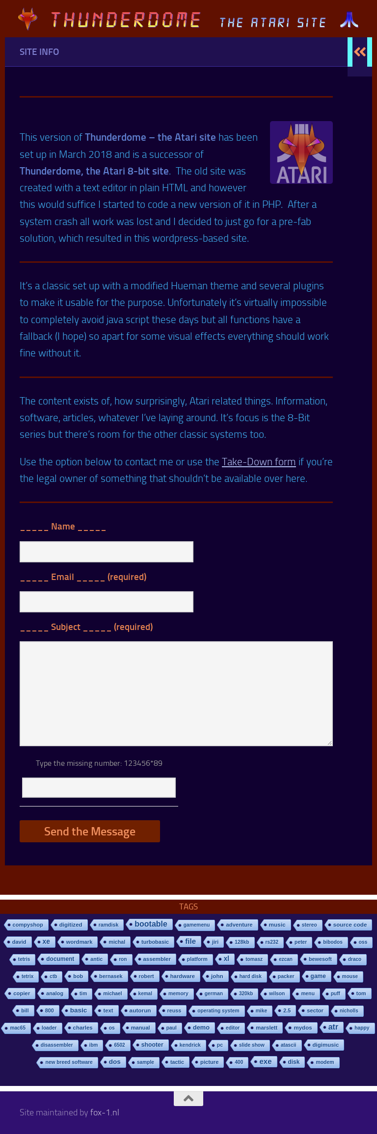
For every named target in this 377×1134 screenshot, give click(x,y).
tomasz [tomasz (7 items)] (254, 959)
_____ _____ (63, 526)
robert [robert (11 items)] (146, 976)
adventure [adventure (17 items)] (239, 925)
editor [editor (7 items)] (233, 1028)
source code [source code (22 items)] (350, 924)
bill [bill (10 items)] (24, 1010)
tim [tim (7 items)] (83, 993)
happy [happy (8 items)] (361, 1028)
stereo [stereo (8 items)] (309, 925)
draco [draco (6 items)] (354, 959)
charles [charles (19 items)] (83, 1028)
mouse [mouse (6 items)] (350, 976)
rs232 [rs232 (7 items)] (272, 942)
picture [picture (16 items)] (209, 1062)
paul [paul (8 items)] (171, 1028)
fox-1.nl (104, 1112)
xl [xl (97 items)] (226, 958)
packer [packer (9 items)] (286, 976)
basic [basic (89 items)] (78, 1010)
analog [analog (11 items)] (54, 993)
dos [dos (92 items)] (115, 1061)
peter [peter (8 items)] (301, 942)
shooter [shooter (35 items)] (152, 1044)
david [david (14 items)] (19, 942)
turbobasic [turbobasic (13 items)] (155, 942)
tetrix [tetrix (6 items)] (27, 976)
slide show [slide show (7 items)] (252, 1045)
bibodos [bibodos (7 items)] (333, 942)
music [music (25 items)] (277, 924)
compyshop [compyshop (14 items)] (28, 925)
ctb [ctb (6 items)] (53, 976)
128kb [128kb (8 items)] (242, 942)
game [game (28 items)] (318, 976)
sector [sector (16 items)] (315, 1010)
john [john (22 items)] (217, 976)
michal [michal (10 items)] (116, 942)
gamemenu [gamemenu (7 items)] (197, 925)
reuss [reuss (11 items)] (174, 1010)
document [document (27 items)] (60, 959)
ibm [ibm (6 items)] (93, 1045)
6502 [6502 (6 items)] (119, 1045)
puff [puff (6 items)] (335, 993)
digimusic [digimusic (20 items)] (326, 1045)
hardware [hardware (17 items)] (182, 976)
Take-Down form (259, 461)
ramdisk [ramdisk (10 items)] (109, 925)
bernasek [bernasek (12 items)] (111, 976)
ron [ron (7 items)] (123, 959)
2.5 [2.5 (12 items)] (287, 1010)
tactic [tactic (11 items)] (177, 1062)
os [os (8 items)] (112, 1028)
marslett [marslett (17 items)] (266, 1028)
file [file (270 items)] (190, 941)
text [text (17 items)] (108, 1010)
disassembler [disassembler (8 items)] (57, 1045)
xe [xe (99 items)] (46, 941)
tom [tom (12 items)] (361, 993)
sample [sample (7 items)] (145, 1062)
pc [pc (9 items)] (220, 1045)
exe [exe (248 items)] (265, 1061)
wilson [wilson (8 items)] (277, 993)
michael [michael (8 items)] (112, 993)
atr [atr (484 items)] (333, 1027)
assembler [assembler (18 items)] (157, 959)
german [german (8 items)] (214, 993)
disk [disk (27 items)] (294, 1061)
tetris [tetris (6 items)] (24, 959)
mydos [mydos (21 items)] (303, 1028)
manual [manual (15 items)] (140, 1028)
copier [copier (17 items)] (21, 993)
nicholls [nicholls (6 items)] (349, 1010)
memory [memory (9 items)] (178, 993)
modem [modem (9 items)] (325, 1062)
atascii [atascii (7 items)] (288, 1045)
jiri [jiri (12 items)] (215, 942)
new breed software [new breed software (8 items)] (68, 1062)
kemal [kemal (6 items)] (145, 993)
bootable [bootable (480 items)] (151, 924)
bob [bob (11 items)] (78, 976)
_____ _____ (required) (83, 576)
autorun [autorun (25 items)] (140, 1010)
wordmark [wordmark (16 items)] (79, 942)
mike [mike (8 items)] (262, 1010)
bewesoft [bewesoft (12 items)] (320, 959)
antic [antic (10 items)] (96, 959)
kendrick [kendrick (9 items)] (190, 1045)
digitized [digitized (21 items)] (70, 925)
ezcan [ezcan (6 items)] (286, 959)
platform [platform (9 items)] (197, 959)
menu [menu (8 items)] (308, 993)
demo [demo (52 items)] (201, 1027)
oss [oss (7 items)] (363, 942)
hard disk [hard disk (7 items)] (251, 976)
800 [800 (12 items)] (49, 1010)
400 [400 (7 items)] (239, 1062)
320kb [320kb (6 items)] (246, 993)
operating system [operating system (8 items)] (218, 1010)
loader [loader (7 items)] (49, 1028)
